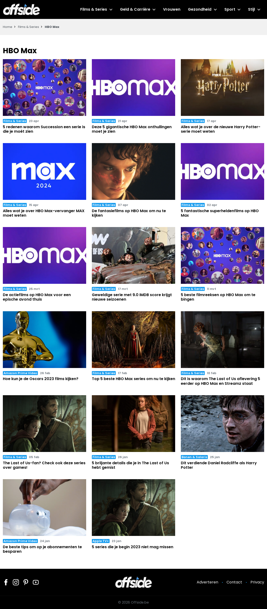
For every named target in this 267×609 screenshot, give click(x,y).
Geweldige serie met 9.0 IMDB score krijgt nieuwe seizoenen (132, 297)
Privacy (257, 582)
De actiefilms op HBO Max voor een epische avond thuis (37, 297)
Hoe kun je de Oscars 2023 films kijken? (40, 378)
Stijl (251, 9)
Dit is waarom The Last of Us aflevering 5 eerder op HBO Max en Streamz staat (220, 381)
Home (7, 27)
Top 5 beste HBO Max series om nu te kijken (133, 378)
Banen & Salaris (194, 457)
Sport (229, 9)
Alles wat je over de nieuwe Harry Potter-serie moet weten (220, 129)
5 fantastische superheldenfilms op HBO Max (220, 213)
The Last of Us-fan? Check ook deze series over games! (44, 465)
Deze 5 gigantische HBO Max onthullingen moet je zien (132, 129)
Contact (234, 582)
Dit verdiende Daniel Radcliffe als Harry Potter (219, 465)
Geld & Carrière (135, 9)
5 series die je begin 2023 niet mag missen (132, 547)
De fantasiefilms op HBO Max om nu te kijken (129, 213)
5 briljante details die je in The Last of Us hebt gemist (130, 465)
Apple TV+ (101, 541)
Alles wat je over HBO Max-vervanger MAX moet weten (44, 213)
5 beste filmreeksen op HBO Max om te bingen (218, 297)
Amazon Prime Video (20, 373)
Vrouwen (171, 9)
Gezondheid (199, 9)
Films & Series (93, 9)
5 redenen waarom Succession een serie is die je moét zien (44, 129)
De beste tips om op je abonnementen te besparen (42, 549)
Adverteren (207, 582)
